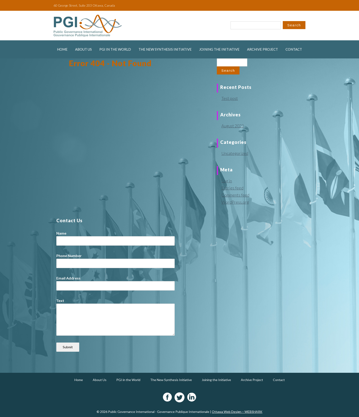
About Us (83, 49)
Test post (229, 98)
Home (62, 49)
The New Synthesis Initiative (165, 49)
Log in (226, 180)
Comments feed (235, 195)
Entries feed (232, 187)
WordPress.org (235, 202)
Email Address (68, 278)
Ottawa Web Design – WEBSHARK (237, 412)
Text (60, 300)
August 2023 (232, 125)
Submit (68, 347)
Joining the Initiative (219, 49)
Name (61, 233)
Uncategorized (234, 153)
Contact (294, 49)
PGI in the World (115, 49)
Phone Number (69, 255)
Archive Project (262, 49)
